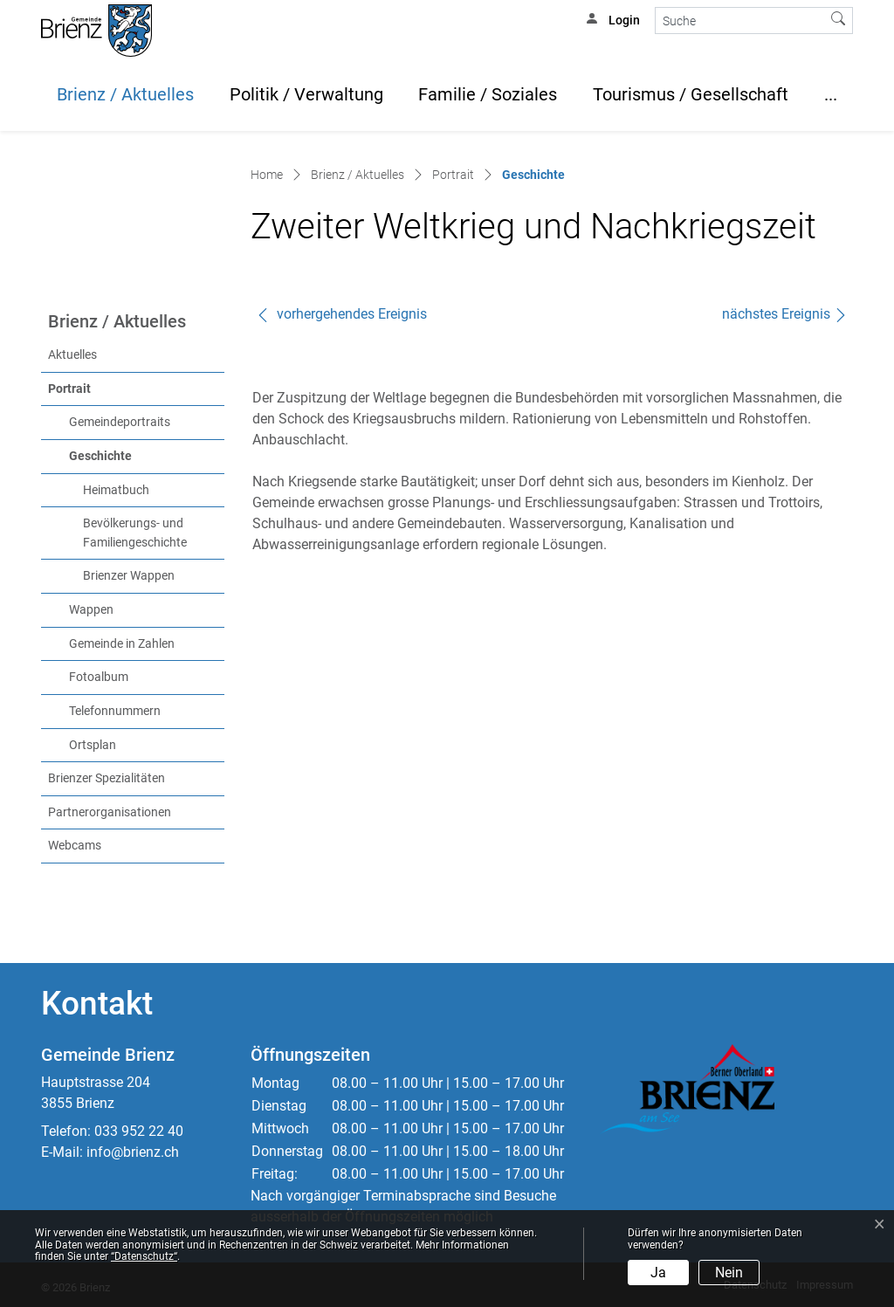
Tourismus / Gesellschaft (690, 94)
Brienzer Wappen (129, 575)
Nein (729, 1272)
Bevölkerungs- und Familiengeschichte (135, 533)
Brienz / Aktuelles (125, 94)
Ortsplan (92, 745)
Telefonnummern (115, 711)
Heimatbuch (116, 490)
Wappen (91, 609)
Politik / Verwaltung (306, 94)
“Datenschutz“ (144, 1256)
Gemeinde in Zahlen (122, 643)
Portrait (69, 389)
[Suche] (740, 20)
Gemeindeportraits (119, 422)
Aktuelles (72, 354)
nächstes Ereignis (785, 314)
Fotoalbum (98, 677)
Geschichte (136, 455)
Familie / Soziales (487, 94)
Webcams (74, 845)
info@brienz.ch (132, 1152)
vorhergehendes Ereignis (341, 314)
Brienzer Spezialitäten (106, 778)
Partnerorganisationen (109, 812)
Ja (658, 1272)
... (830, 94)
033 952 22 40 (138, 1131)
